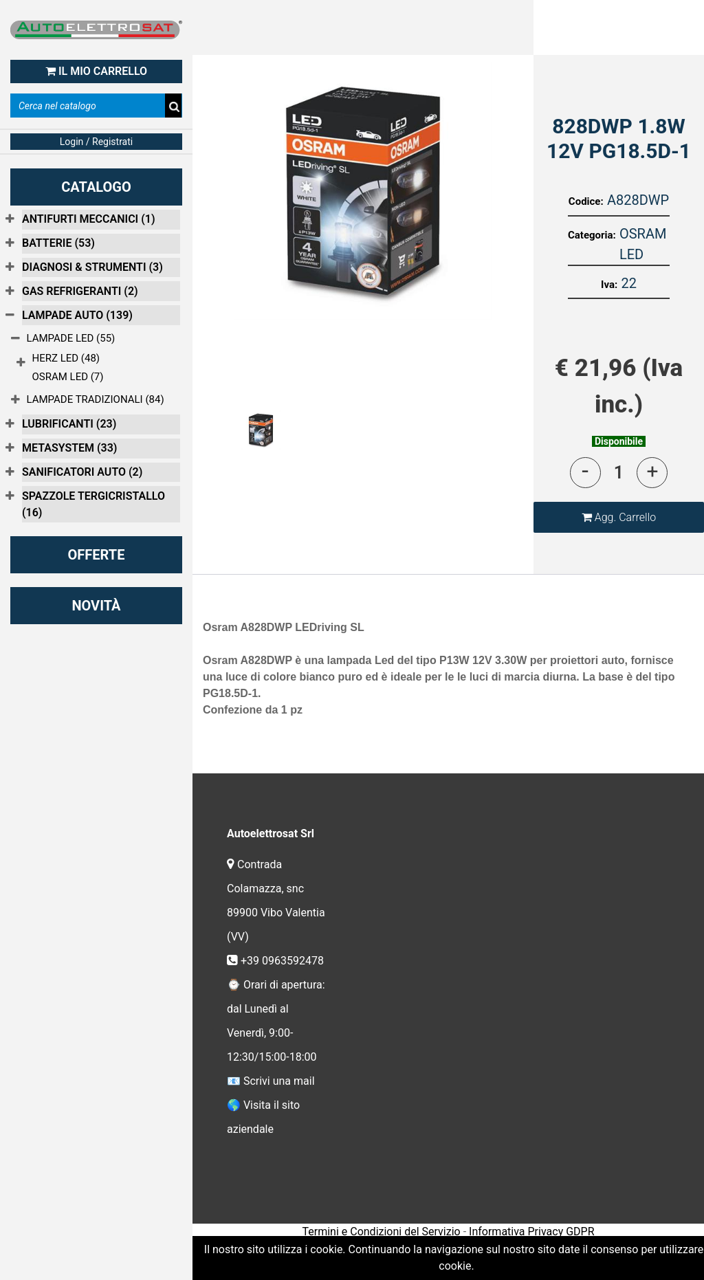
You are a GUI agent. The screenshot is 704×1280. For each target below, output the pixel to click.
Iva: (609, 284)
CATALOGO (96, 187)
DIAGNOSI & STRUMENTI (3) (92, 267)
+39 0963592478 (284, 960)
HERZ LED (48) (66, 358)
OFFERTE (96, 555)
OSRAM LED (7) (68, 377)
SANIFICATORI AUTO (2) (82, 471)
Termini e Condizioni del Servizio (381, 1231)
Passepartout (478, 1251)
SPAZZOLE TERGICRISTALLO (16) (93, 504)
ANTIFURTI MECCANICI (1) (88, 218)
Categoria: (592, 235)
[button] (619, 517)
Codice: (586, 201)
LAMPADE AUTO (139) (77, 315)
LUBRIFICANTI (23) (69, 423)
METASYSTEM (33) (69, 447)
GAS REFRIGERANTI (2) (80, 291)
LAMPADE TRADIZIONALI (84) (95, 399)
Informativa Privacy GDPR (531, 1231)
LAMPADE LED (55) (71, 338)
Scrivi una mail (279, 1081)
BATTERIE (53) (58, 243)
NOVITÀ (96, 605)
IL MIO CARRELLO (96, 71)
